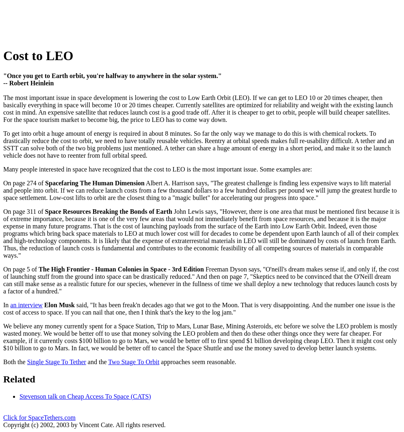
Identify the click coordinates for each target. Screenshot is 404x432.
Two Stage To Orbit (133, 361)
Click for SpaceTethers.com (39, 417)
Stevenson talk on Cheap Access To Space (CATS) (85, 396)
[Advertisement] (151, 21)
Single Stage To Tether (56, 361)
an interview (26, 305)
